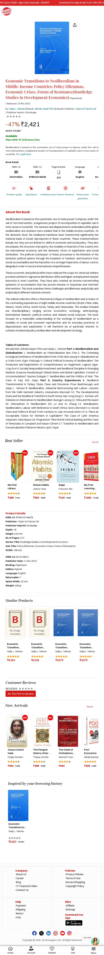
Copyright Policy (74, 886)
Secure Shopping (75, 882)
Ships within (23, 139)
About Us (21, 874)
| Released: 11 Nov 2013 (18, 103)
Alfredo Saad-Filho (44, 108)
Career (20, 878)
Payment (21, 905)
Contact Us (22, 890)
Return (19, 913)
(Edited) (29, 108)
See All (95, 442)
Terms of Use (72, 878)
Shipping (20, 909)
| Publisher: (79, 108)
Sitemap (70, 909)
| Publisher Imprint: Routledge (21, 112)
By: (15, 108)
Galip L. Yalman (17, 108)
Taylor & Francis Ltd (85, 108)
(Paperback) (76, 98)
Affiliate (69, 905)
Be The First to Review (21, 693)
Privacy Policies (74, 874)
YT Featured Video (26, 886)
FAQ (18, 917)
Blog (18, 882)
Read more (25, 154)
